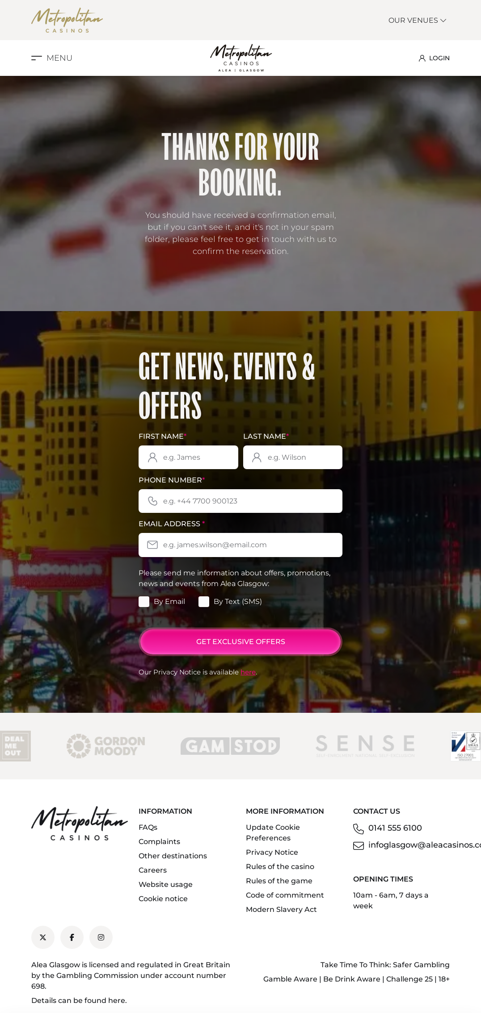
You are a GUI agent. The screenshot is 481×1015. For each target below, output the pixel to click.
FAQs (148, 827)
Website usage (166, 884)
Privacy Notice (272, 852)
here (248, 672)
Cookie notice (163, 898)
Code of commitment (285, 895)
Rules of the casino (280, 866)
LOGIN (434, 58)
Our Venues (417, 20)
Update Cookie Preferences (273, 832)
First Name (162, 436)
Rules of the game (279, 881)
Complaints (159, 841)
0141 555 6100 (395, 828)
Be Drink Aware (351, 979)
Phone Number (172, 480)
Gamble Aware (290, 979)
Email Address (172, 524)
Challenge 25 (409, 979)
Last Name (266, 436)
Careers (153, 870)
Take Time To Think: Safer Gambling (385, 965)
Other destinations (173, 856)
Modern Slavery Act (281, 909)
